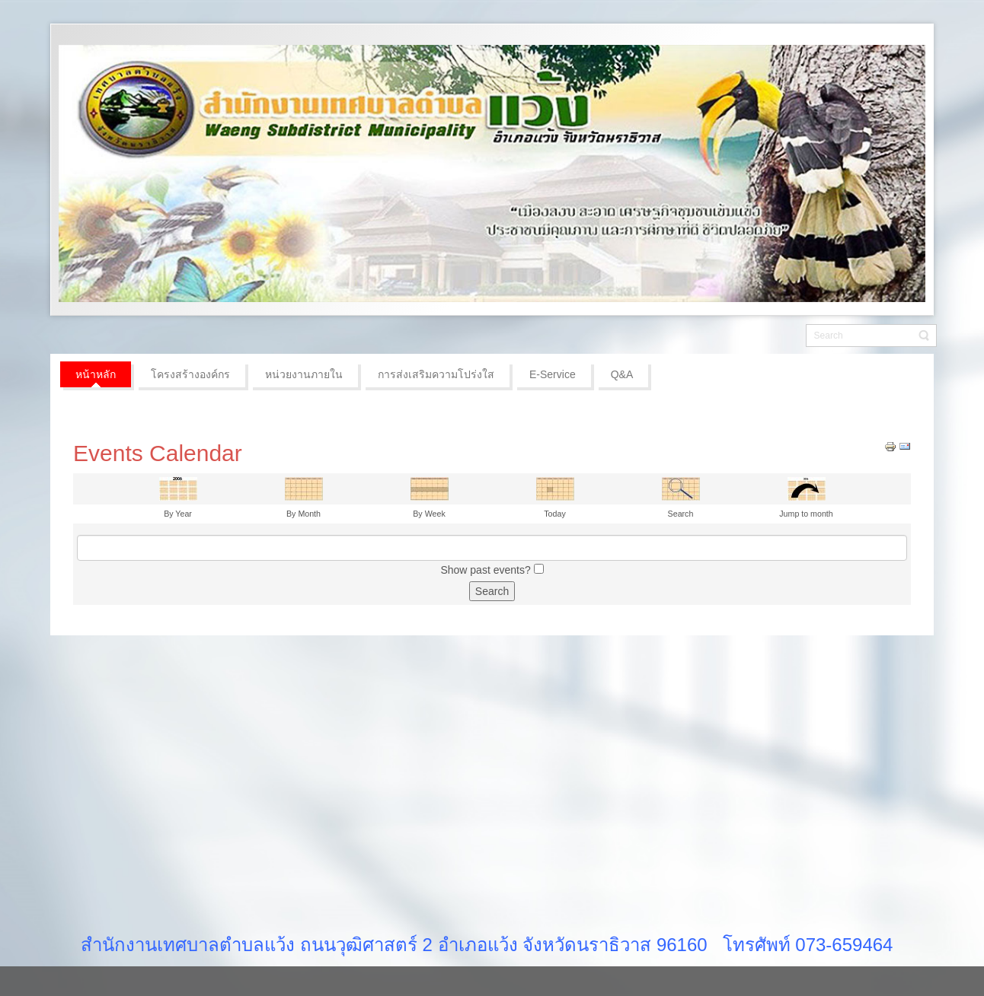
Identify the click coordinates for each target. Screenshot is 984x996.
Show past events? (485, 570)
